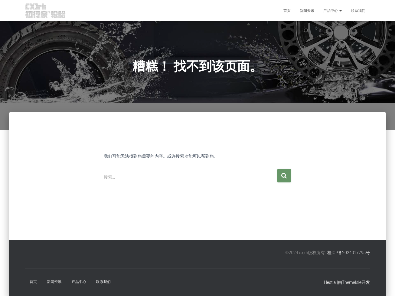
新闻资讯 (307, 10)
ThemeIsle (351, 282)
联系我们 (358, 10)
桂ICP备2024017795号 (348, 252)
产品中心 (332, 10)
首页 (287, 10)
